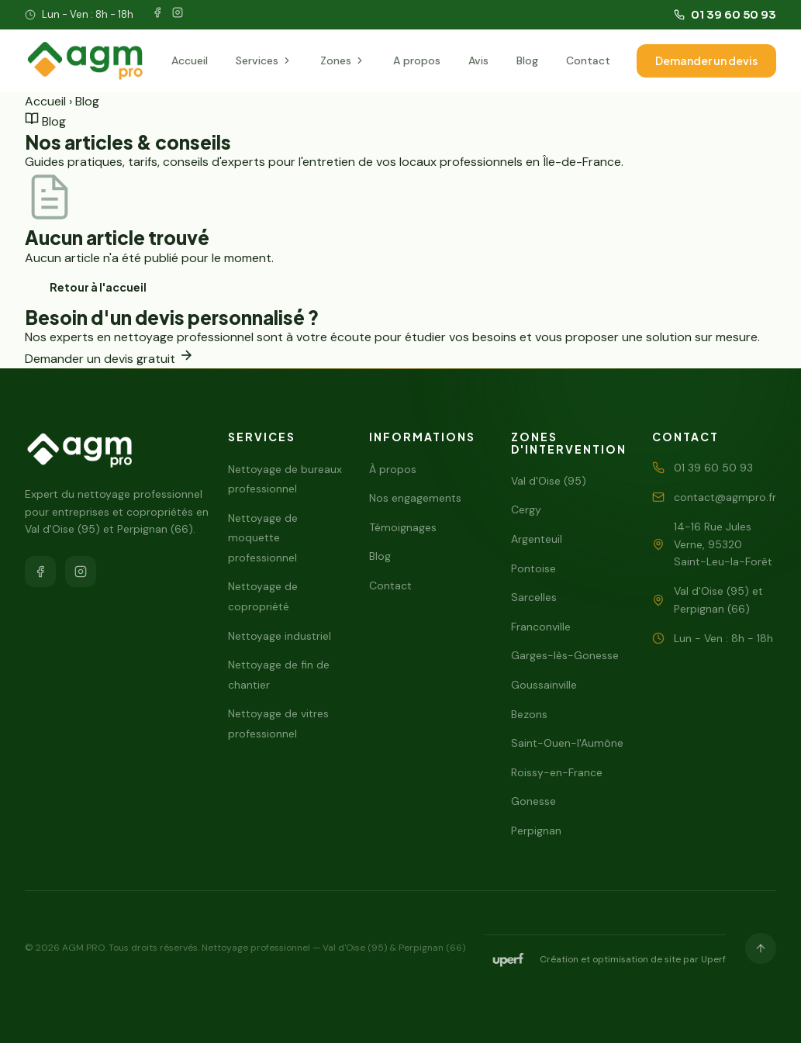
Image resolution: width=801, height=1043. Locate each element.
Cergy (526, 509)
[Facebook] (157, 15)
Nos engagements (415, 498)
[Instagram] (177, 15)
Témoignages (403, 527)
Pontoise (533, 568)
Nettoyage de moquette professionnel (263, 538)
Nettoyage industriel (279, 636)
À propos (392, 469)
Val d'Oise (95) (548, 481)
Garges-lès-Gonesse (565, 655)
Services (264, 60)
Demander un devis (706, 60)
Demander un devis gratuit (109, 359)
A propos (416, 60)
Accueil (189, 60)
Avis (478, 60)
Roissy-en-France (556, 772)
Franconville (541, 627)
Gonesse (533, 801)
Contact (588, 60)
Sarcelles (534, 597)
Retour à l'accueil (98, 287)
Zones (342, 60)
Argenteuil (536, 539)
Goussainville (544, 685)
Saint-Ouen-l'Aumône (567, 743)
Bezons (529, 714)
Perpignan (536, 831)
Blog (527, 60)
